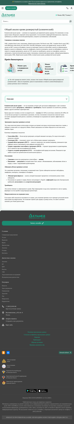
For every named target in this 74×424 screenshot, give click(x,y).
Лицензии (37, 337)
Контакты (5, 253)
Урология (4, 293)
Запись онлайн (11, 8)
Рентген (4, 269)
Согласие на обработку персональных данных (37, 334)
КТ (3, 264)
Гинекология (5, 291)
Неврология (5, 299)
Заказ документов (7, 288)
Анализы (4, 248)
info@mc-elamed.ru (11, 318)
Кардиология (5, 301)
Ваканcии (4, 240)
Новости (4, 285)
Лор (3, 296)
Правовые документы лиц (37, 345)
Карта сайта (9, 325)
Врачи (3, 242)
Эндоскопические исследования (11, 274)
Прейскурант (37, 340)
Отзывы (4, 250)
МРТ (3, 267)
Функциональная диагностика (10, 277)
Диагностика (5, 245)
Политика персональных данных (37, 332)
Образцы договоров (37, 342)
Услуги (4, 237)
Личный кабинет (65, 352)
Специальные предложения (10, 235)
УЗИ (3, 272)
